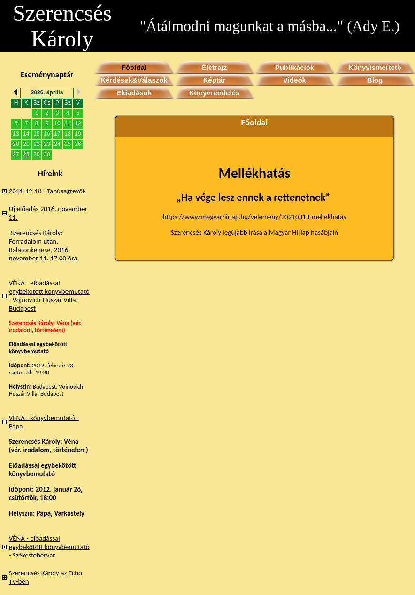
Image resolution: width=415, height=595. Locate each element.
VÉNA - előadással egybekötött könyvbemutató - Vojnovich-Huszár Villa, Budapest (49, 296)
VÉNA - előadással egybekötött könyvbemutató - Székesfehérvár (49, 546)
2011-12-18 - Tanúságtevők (47, 191)
